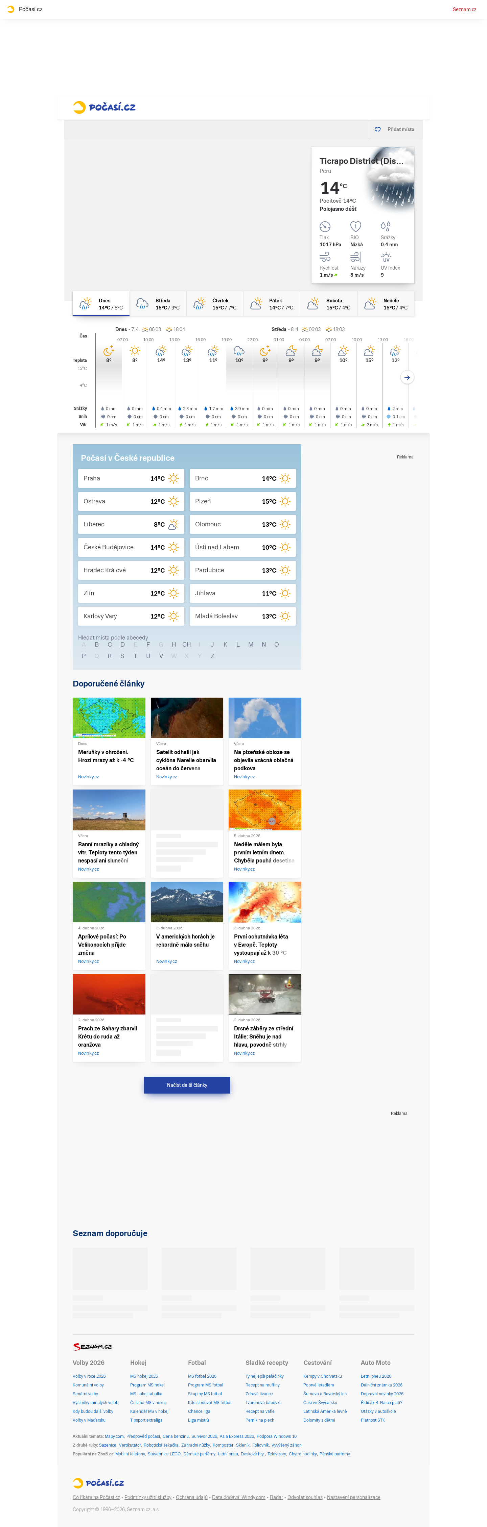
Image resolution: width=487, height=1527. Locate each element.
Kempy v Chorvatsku (322, 1376)
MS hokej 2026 (144, 1376)
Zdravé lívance (259, 1394)
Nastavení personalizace (353, 1497)
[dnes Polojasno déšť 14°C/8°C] (101, 303)
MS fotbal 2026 (202, 1376)
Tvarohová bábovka (264, 1402)
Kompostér (223, 1445)
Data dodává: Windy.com (238, 1497)
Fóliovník (260, 1445)
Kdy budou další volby (93, 1411)
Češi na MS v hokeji (148, 1402)
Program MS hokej (147, 1385)
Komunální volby (88, 1385)
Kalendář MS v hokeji (149, 1411)
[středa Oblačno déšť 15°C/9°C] (158, 303)
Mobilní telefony (130, 1454)
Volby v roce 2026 (89, 1376)
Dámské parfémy (199, 1454)
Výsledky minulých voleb (95, 1402)
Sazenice (107, 1445)
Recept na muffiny (263, 1385)
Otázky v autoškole (378, 1411)
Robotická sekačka (161, 1445)
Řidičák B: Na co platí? (381, 1402)
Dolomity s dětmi (319, 1420)
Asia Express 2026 (237, 1436)
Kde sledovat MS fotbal (209, 1402)
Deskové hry (253, 1454)
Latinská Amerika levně (325, 1411)
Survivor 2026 (204, 1436)
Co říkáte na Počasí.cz (96, 1497)
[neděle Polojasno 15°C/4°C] (385, 303)
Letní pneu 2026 (376, 1376)
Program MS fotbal (205, 1385)
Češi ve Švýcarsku (320, 1402)
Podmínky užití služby (147, 1497)
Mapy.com (114, 1436)
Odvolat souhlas (305, 1497)
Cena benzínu (176, 1436)
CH (186, 644)
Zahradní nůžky (195, 1445)
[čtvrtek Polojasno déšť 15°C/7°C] (215, 303)
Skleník (243, 1445)
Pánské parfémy (335, 1454)
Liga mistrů (198, 1420)
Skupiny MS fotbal (205, 1394)
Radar (276, 1497)
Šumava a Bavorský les (325, 1394)
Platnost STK (373, 1420)
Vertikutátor (130, 1445)
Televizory (277, 1454)
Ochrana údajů (192, 1497)
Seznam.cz (465, 9)
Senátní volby (85, 1394)
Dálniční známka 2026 (381, 1385)
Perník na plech (260, 1420)
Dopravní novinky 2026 (382, 1394)
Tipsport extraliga (146, 1420)
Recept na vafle (260, 1411)
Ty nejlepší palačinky (265, 1376)
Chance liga (199, 1411)
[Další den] (407, 377)
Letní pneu (228, 1454)
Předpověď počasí (143, 1436)
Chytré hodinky (303, 1454)
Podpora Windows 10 (277, 1436)
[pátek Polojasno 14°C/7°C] (272, 303)
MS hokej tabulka (146, 1394)
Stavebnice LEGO (164, 1454)
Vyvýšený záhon (287, 1445)
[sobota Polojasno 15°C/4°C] (328, 303)
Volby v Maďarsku (89, 1420)
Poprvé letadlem (318, 1385)
